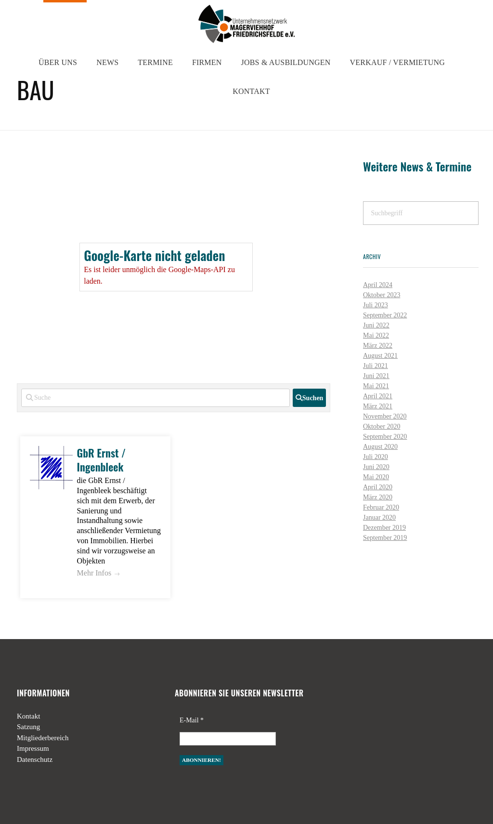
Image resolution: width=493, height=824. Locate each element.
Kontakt (28, 716)
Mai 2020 (376, 477)
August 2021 (380, 355)
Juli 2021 (375, 365)
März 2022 (377, 345)
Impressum (33, 748)
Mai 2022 (376, 335)
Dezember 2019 (384, 527)
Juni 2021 (376, 375)
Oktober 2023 (381, 295)
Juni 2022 (376, 325)
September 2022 (385, 315)
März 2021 (377, 406)
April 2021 (377, 396)
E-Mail (192, 720)
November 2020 (385, 416)
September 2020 (385, 436)
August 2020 (380, 446)
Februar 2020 (381, 507)
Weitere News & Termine (417, 166)
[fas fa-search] (309, 398)
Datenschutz (34, 759)
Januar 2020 (379, 517)
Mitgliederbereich (42, 738)
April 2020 (377, 487)
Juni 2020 (376, 467)
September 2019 (385, 537)
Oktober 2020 (381, 426)
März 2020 (377, 497)
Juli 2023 (375, 305)
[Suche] (155, 398)
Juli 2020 (375, 456)
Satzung (28, 727)
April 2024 (377, 284)
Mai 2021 (376, 386)
